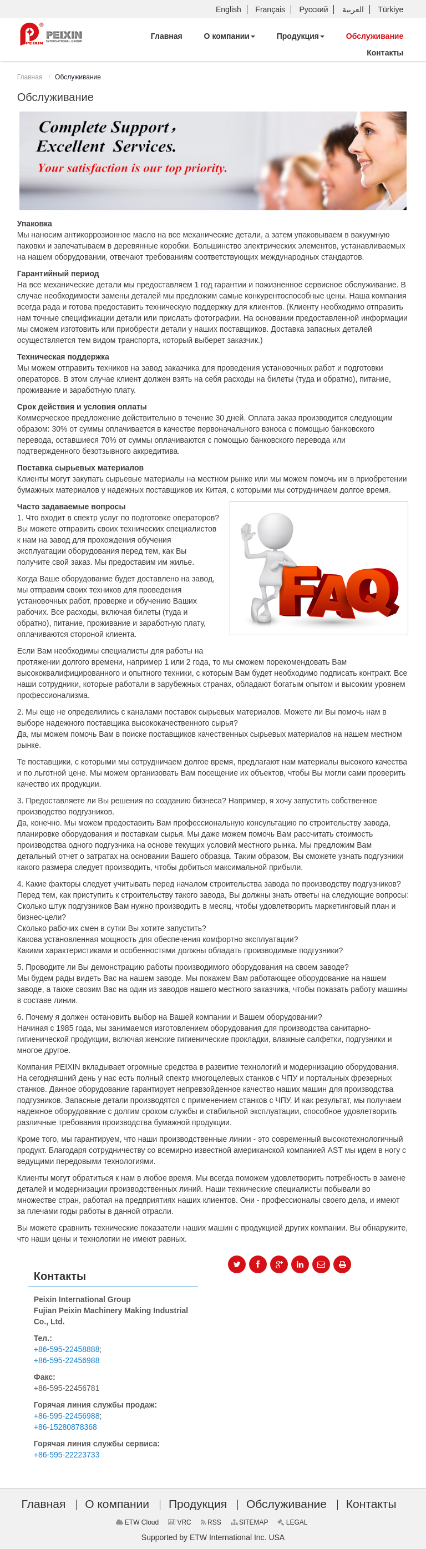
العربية (353, 9)
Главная (30, 77)
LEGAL (292, 1522)
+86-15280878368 (65, 1427)
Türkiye (390, 9)
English (228, 9)
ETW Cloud (137, 1522)
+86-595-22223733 (67, 1454)
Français (270, 9)
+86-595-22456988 (67, 1360)
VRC (179, 1522)
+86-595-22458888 (67, 1349)
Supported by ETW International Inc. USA (213, 1537)
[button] (229, 36)
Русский (314, 9)
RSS (211, 1522)
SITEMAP (249, 1522)
